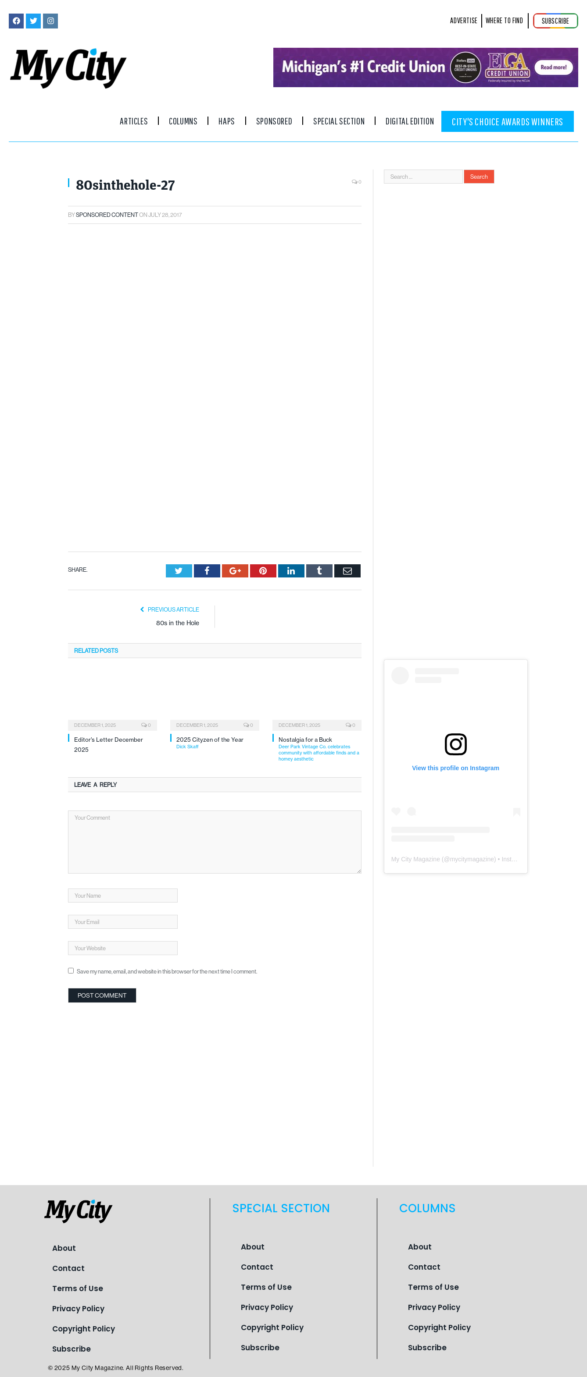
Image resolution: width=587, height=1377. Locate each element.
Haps (226, 120)
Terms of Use (77, 1288)
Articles (134, 120)
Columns (183, 120)
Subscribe (71, 1349)
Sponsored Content (107, 214)
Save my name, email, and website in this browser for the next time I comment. (167, 869)
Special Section (339, 120)
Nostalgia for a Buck (320, 647)
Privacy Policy (78, 1308)
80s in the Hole (177, 521)
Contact (68, 1268)
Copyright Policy (83, 1329)
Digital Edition (410, 120)
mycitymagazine (472, 859)
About (64, 1248)
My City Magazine (415, 859)
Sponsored (274, 120)
